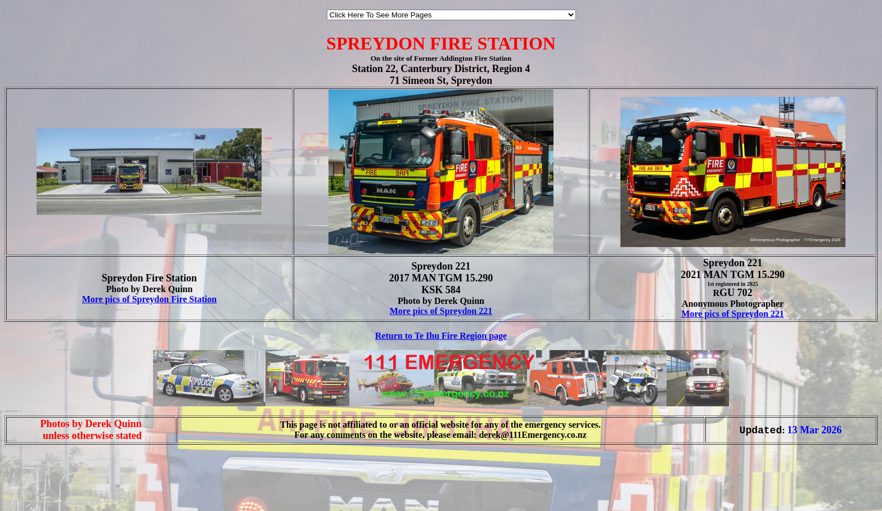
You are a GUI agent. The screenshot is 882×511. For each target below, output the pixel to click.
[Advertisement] (38, 487)
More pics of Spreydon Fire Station (149, 299)
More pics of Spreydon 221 (441, 311)
